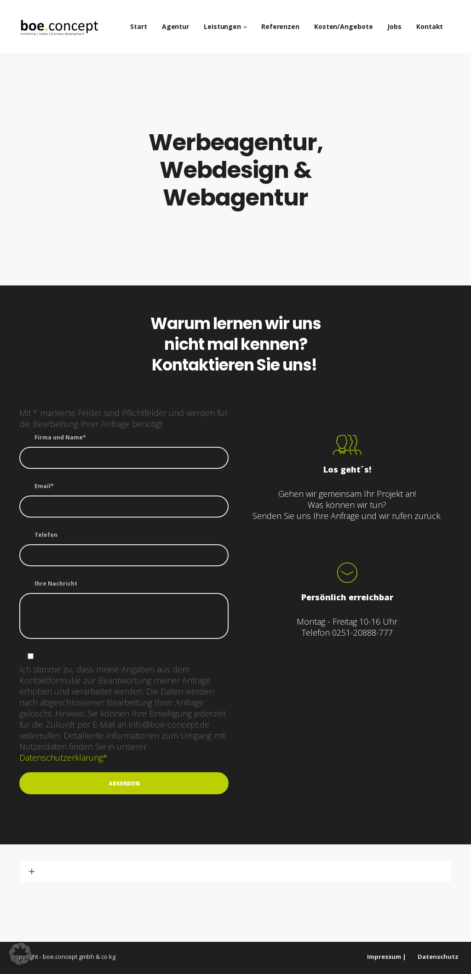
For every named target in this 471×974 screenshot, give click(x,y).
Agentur (179, 22)
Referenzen (285, 22)
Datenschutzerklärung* (63, 757)
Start (143, 22)
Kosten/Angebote (348, 22)
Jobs (399, 22)
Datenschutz (438, 956)
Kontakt (434, 22)
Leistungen (227, 22)
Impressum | (386, 956)
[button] (20, 954)
